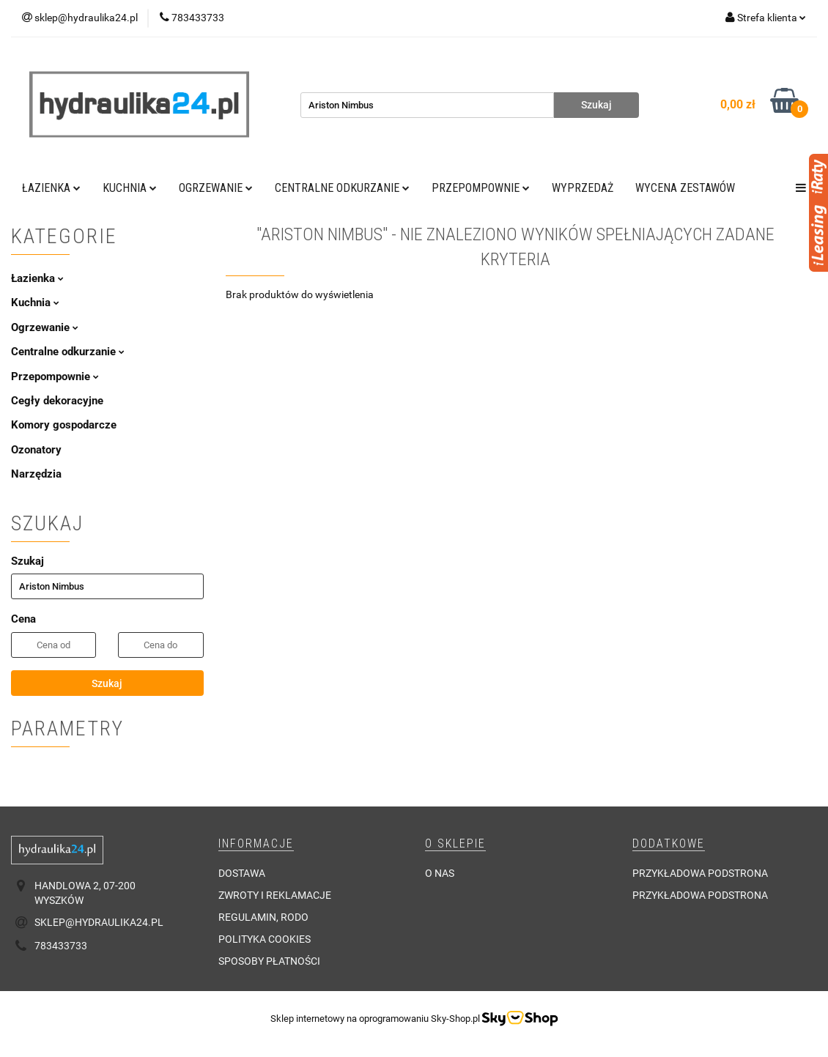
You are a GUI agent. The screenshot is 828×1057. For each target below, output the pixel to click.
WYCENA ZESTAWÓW (685, 188)
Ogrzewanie (216, 188)
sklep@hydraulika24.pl (98, 922)
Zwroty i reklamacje (274, 895)
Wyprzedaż (582, 188)
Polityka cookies (264, 939)
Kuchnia (130, 188)
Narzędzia (36, 474)
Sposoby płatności (269, 961)
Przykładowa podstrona (700, 873)
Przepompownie (481, 188)
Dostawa (241, 873)
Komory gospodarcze (64, 424)
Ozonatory (36, 449)
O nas (439, 873)
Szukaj (107, 683)
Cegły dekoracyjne (57, 400)
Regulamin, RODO (263, 917)
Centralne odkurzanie (342, 188)
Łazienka (51, 188)
